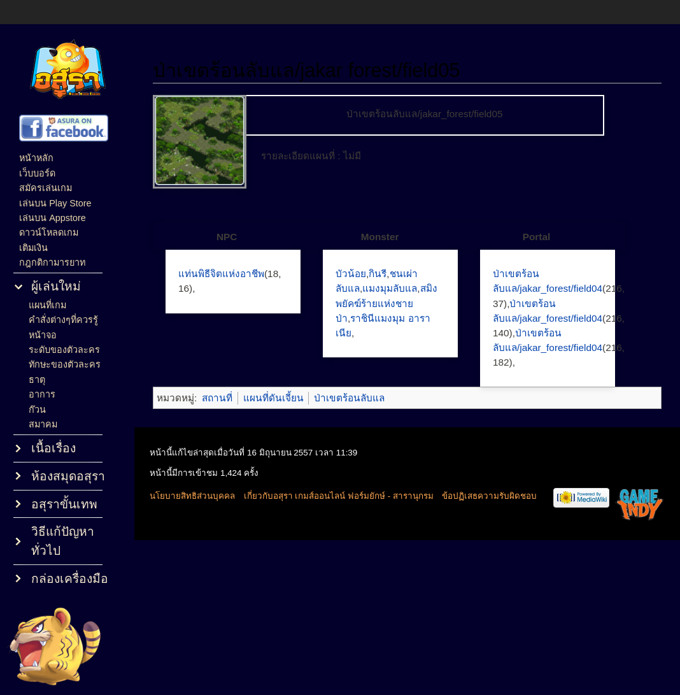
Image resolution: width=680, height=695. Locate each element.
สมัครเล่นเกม (45, 188)
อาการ (42, 394)
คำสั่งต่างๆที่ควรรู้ (63, 320)
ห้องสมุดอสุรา (68, 476)
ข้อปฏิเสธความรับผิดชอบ (489, 496)
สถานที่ (217, 397)
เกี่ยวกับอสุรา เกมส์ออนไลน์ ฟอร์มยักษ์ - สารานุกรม (339, 496)
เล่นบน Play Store (55, 203)
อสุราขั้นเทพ (64, 504)
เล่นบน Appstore (52, 218)
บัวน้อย (351, 273)
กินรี (377, 273)
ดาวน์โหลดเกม (48, 232)
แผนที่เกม (47, 305)
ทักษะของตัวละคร (65, 364)
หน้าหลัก (36, 158)
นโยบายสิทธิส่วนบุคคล (192, 496)
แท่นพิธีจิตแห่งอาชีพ (221, 273)
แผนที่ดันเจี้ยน (273, 397)
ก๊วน (37, 410)
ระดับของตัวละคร (64, 350)
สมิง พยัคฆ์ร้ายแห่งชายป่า (386, 303)
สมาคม (43, 424)
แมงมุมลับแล (389, 288)
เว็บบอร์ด (37, 173)
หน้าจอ (43, 335)
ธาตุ (37, 380)
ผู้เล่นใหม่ (56, 286)
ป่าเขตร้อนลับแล (349, 397)
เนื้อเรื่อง (53, 448)
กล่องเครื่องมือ (69, 578)
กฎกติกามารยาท (52, 262)
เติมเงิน (33, 248)
